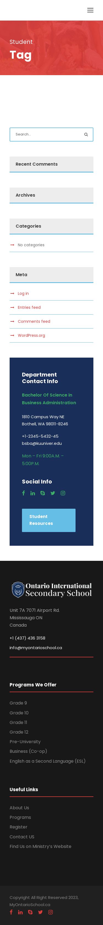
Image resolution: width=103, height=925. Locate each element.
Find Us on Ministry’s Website (40, 846)
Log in (23, 293)
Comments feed (34, 321)
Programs (20, 817)
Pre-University (25, 742)
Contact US (22, 837)
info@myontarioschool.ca (36, 647)
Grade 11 (18, 722)
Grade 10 (19, 713)
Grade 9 (18, 703)
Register (18, 827)
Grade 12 (19, 732)
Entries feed (29, 307)
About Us (19, 808)
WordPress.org (31, 335)
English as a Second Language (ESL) (48, 761)
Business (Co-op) (28, 751)
